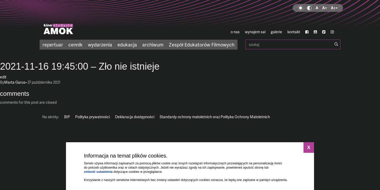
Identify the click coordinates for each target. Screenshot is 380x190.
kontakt (293, 31)
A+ (324, 7)
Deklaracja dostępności (134, 116)
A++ (334, 7)
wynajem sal (255, 31)
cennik (75, 44)
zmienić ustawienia (98, 172)
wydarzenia (100, 44)
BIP (67, 116)
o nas (235, 31)
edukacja (127, 44)
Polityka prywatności (92, 116)
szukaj (292, 44)
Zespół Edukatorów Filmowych (201, 44)
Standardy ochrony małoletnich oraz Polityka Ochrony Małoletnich (215, 116)
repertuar (52, 44)
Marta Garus (14, 82)
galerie (276, 31)
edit (3, 76)
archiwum (153, 44)
